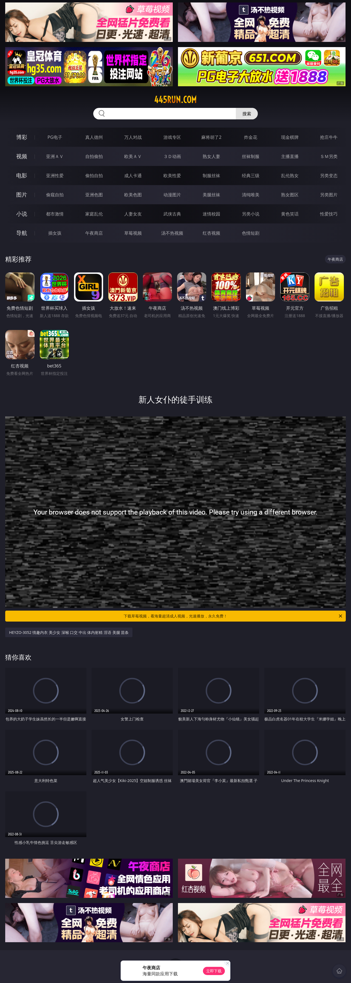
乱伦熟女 (290, 176)
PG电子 (54, 137)
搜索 (246, 114)
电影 (21, 175)
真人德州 (94, 137)
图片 (21, 194)
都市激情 (55, 214)
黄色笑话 (290, 214)
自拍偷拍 (94, 156)
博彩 (21, 137)
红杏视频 (211, 233)
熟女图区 (290, 195)
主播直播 (290, 156)
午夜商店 (94, 233)
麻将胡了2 (211, 137)
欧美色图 (133, 195)
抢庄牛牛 (329, 137)
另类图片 (329, 195)
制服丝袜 (211, 176)
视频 (21, 156)
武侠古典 (172, 214)
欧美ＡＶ (133, 156)
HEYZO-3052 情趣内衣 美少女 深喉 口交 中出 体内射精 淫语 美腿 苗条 (69, 632)
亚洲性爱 (55, 176)
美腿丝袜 (211, 195)
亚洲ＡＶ (55, 156)
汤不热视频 (172, 233)
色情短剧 (250, 233)
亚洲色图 (94, 195)
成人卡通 (133, 176)
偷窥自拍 (55, 195)
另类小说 (250, 214)
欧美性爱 (172, 176)
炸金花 (250, 137)
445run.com (175, 99)
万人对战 (133, 137)
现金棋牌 (290, 137)
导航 (21, 233)
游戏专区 (172, 137)
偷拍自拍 (94, 176)
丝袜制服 (250, 156)
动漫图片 (172, 195)
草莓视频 (133, 233)
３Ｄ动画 (172, 156)
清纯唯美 (250, 195)
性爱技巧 (329, 214)
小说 (21, 213)
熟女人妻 (211, 156)
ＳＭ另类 (329, 156)
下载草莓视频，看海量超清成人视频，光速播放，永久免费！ (233, 616)
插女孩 (54, 233)
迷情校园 (211, 214)
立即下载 (214, 970)
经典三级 (250, 176)
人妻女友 (133, 214)
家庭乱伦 (94, 214)
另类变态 (329, 176)
